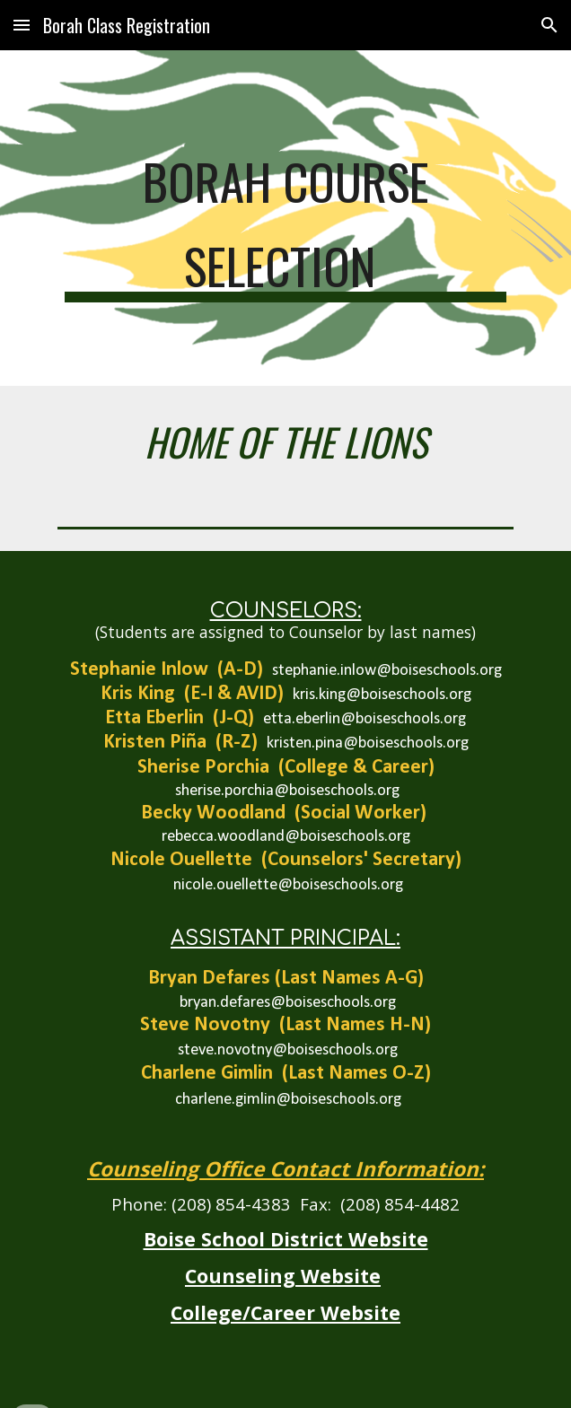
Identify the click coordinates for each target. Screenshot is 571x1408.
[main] (285, 218)
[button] (21, 24)
